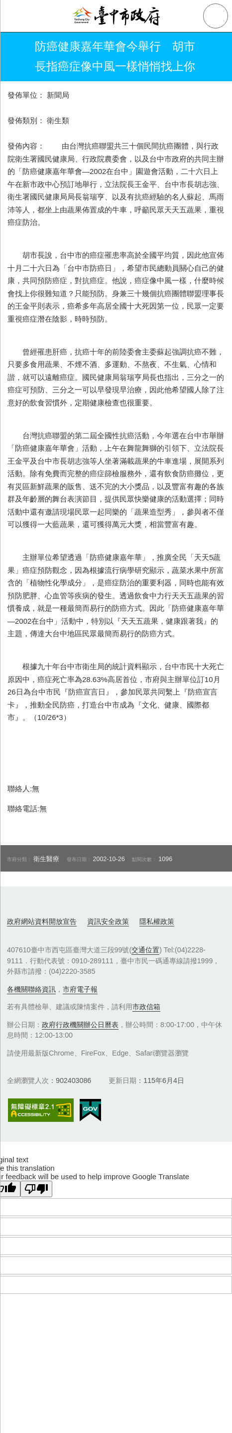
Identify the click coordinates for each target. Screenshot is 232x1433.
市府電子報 (80, 989)
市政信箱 (146, 1007)
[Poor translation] (36, 1189)
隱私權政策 (156, 921)
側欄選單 (16, 16)
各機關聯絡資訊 (31, 989)
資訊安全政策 (108, 921)
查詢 (215, 15)
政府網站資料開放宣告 (42, 921)
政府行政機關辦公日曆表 (80, 1025)
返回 (16, 56)
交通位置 (145, 950)
